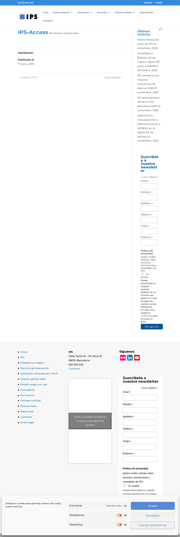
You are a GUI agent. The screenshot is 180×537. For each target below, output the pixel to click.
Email (145, 181)
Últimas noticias (123, 12)
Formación (27, 395)
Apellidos (147, 203)
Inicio (46, 12)
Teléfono (146, 214)
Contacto (48, 20)
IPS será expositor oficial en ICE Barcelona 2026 (148, 102)
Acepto (153, 505)
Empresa (147, 237)
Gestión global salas (33, 379)
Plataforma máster (32, 362)
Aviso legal (27, 422)
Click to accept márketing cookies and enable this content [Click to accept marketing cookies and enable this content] (90, 421)
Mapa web (27, 411)
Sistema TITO (27, 77)
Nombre (146, 192)
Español (148, 3)
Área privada (146, 12)
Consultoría (27, 389)
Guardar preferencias (153, 525)
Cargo (145, 226)
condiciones (146, 316)
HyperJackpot (114, 77)
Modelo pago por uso (33, 384)
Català (158, 3)
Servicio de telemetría (34, 368)
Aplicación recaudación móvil (39, 373)
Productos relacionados (64, 33)
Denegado (153, 515)
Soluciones (83, 12)
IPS (22, 357)
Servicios (102, 12)
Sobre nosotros (61, 12)
